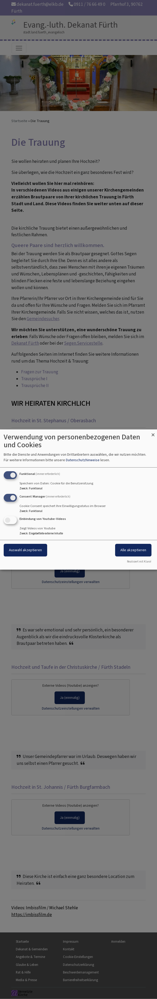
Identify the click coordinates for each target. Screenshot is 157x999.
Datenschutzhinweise (83, 460)
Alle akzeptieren (133, 550)
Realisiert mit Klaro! (139, 562)
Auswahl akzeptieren (25, 550)
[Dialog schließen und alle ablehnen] (153, 432)
